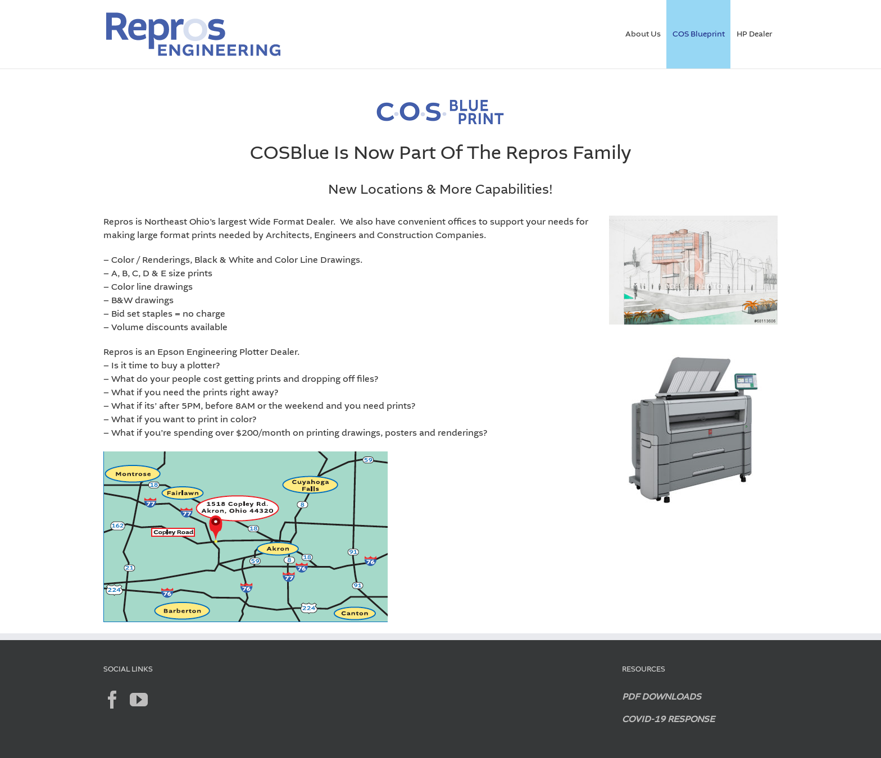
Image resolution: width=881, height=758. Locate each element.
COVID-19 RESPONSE (668, 719)
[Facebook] (112, 700)
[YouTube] (139, 700)
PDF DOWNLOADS (661, 697)
